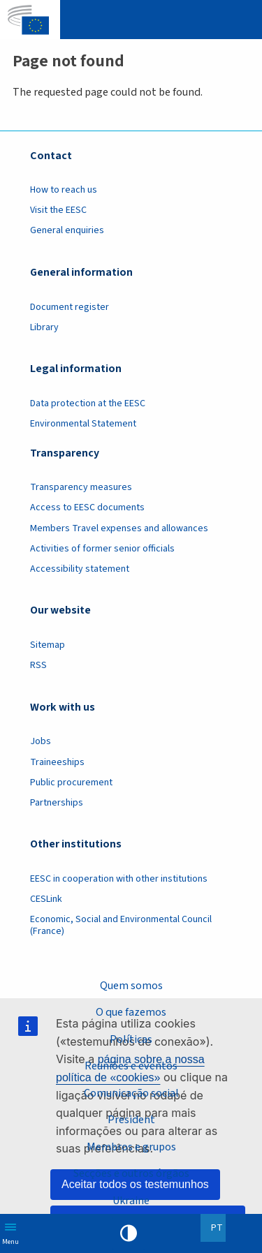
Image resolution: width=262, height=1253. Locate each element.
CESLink (46, 899)
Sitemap (47, 645)
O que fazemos (131, 1012)
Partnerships (56, 803)
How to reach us (63, 190)
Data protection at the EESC (87, 403)
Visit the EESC (58, 210)
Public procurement (71, 782)
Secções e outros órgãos (131, 1173)
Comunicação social (131, 1093)
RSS (38, 665)
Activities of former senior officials (102, 549)
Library (44, 327)
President (131, 1119)
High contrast (128, 1233)
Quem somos (131, 985)
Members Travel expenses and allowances (119, 528)
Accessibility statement (79, 569)
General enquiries (67, 230)
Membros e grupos (131, 1147)
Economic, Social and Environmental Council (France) (121, 925)
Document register (69, 307)
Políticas (131, 1039)
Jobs (40, 741)
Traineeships (57, 762)
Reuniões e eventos (131, 1066)
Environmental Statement (83, 424)
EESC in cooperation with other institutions (119, 879)
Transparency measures (81, 487)
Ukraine (131, 1200)
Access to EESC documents (87, 507)
